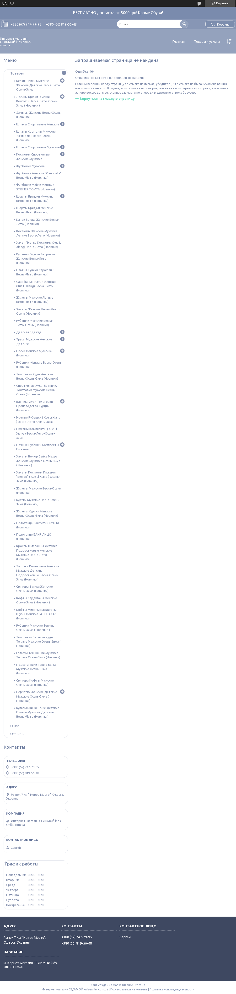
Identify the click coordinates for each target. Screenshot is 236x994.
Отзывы (17, 734)
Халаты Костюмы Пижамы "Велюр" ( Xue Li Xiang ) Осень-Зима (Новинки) (38, 477)
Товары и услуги (207, 41)
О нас (14, 726)
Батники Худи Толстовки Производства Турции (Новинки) (34, 406)
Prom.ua (139, 985)
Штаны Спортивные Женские (37, 124)
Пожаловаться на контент (128, 989)
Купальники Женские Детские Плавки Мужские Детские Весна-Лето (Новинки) (37, 712)
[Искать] (184, 24)
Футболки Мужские (30, 166)
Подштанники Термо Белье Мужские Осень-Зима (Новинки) (36, 669)
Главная (178, 41)
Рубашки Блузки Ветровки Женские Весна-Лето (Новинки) (35, 258)
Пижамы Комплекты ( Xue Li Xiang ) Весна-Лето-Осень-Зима (36, 433)
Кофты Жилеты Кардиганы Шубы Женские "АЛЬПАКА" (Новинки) (36, 614)
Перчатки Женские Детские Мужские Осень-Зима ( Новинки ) (36, 696)
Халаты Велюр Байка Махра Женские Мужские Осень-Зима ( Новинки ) (38, 461)
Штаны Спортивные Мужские (38, 147)
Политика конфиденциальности (172, 989)
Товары (17, 73)
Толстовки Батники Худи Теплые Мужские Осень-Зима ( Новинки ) (38, 641)
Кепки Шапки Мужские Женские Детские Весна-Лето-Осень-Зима (38, 85)
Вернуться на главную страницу (107, 99)
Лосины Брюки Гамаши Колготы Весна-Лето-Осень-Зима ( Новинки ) (37, 101)
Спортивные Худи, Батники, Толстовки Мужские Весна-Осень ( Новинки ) (36, 390)
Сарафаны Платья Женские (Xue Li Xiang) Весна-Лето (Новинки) (36, 286)
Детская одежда (29, 332)
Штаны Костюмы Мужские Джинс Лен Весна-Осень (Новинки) (36, 136)
